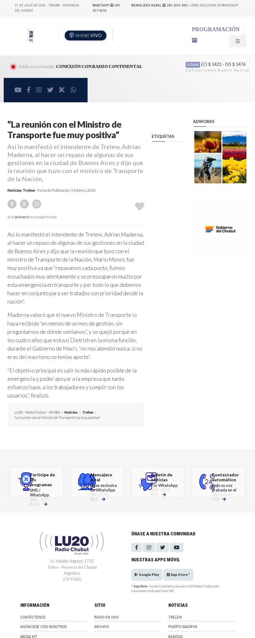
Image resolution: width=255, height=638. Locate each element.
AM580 (88, 35)
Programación (216, 29)
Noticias (14, 190)
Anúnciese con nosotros (43, 626)
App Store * (178, 574)
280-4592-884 (159, 5)
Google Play (147, 574)
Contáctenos (32, 617)
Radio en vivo (106, 617)
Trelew (29, 190)
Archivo (101, 626)
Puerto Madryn (182, 626)
